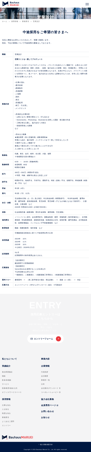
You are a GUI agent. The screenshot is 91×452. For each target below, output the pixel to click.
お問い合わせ (47, 411)
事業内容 (45, 359)
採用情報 (14, 21)
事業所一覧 (45, 380)
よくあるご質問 (8, 421)
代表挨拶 (44, 372)
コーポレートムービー (50, 392)
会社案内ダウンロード (51, 388)
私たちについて (9, 359)
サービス (5, 384)
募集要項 (25, 21)
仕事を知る (6, 405)
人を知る (5, 409)
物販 (3, 376)
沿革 (43, 384)
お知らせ (45, 417)
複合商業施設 (7, 372)
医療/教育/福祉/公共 (9, 388)
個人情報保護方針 (46, 444)
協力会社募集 (47, 399)
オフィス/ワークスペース (12, 392)
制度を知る (6, 413)
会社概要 (44, 376)
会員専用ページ (49, 405)
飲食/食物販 (6, 380)
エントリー (6, 425)
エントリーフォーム (41, 339)
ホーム (4, 21)
